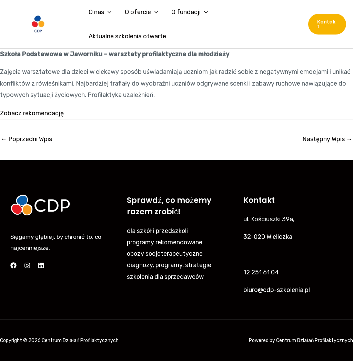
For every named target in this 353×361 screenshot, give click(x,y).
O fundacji (187, 12)
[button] (327, 24)
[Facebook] (13, 265)
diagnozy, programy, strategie (169, 265)
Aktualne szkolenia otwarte (127, 36)
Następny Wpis (327, 139)
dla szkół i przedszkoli (158, 230)
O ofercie (140, 12)
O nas (99, 12)
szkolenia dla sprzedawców (166, 276)
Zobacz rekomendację (32, 113)
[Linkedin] (41, 265)
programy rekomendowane (165, 242)
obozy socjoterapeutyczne (166, 253)
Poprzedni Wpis (26, 139)
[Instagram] (27, 265)
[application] (107, 12)
